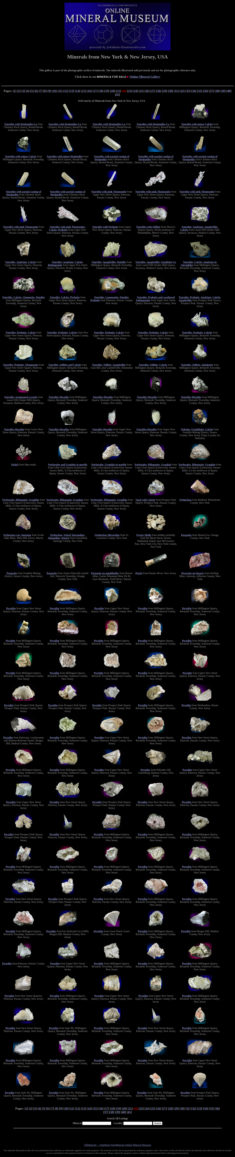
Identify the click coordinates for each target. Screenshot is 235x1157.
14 (77, 91)
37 (211, 91)
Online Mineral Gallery (145, 76)
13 (71, 91)
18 (100, 91)
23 (129, 91)
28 (158, 91)
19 (106, 91)
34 (193, 91)
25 (141, 91)
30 (170, 91)
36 (205, 91)
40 (228, 91)
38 (217, 91)
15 (83, 91)
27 (152, 91)
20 (112, 91)
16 (89, 91)
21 (118, 91)
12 (65, 91)
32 (182, 91)
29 (164, 91)
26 (147, 91)
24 (135, 91)
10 (54, 91)
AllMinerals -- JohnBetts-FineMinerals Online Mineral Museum (117, 1145)
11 (60, 91)
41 (117, 94)
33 (187, 91)
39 (223, 91)
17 (95, 91)
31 (176, 91)
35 (199, 91)
